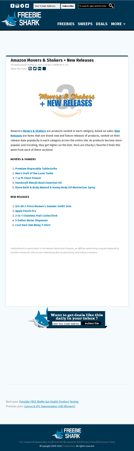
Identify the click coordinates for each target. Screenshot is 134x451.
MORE (118, 24)
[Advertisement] (67, 41)
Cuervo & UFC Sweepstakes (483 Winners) (49, 406)
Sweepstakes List (42, 442)
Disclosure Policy (106, 442)
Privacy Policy (89, 442)
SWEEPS (85, 24)
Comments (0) (60, 65)
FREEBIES (66, 24)
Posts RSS (58, 442)
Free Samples (25, 442)
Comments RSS (73, 442)
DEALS (102, 24)
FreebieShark (68, 446)
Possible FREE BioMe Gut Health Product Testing (49, 401)
